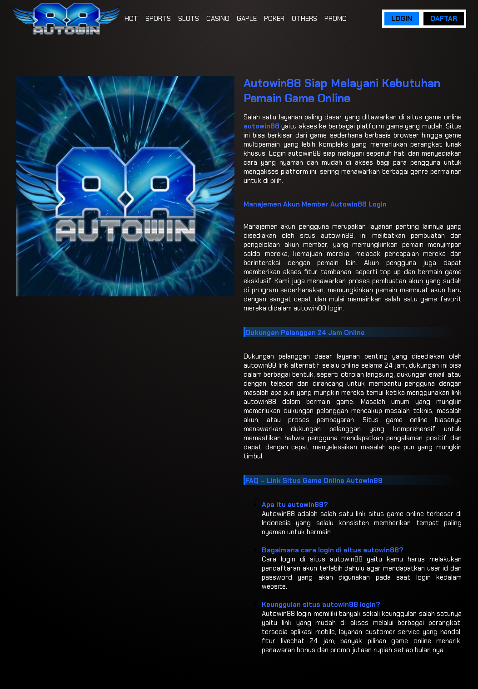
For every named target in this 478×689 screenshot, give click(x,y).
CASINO (217, 18)
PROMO (335, 18)
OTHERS (304, 18)
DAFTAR (443, 18)
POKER (274, 18)
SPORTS (158, 18)
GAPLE (247, 18)
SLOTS (188, 18)
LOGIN (401, 18)
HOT (131, 18)
